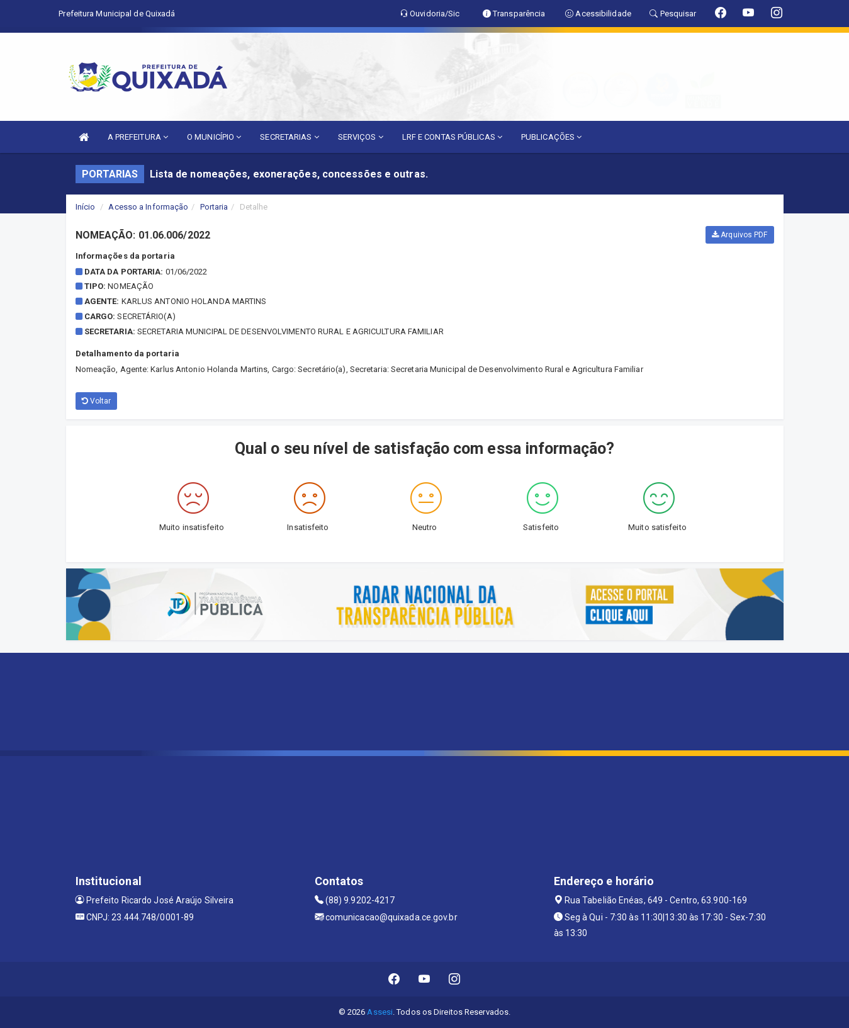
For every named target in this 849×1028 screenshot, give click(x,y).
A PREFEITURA (138, 137)
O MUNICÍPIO (214, 137)
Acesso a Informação (148, 207)
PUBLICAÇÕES (551, 137)
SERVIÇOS (360, 137)
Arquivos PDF (739, 234)
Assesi (380, 1012)
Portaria (214, 207)
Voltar (96, 401)
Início (86, 207)
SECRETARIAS (289, 137)
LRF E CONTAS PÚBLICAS (452, 137)
